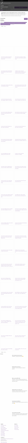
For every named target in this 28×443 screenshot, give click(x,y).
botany (11, 306)
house (19, 140)
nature (2, 113)
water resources (7, 264)
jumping (6, 209)
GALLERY (2, 5)
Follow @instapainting (4, 442)
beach (25, 208)
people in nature (20, 167)
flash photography (5, 293)
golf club (10, 195)
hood (11, 180)
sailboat (23, 100)
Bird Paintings (3, 434)
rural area (18, 181)
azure (9, 100)
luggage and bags (8, 335)
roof (20, 181)
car (6, 180)
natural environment (6, 265)
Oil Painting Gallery (3, 425)
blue (22, 153)
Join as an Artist (3, 435)
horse (2, 208)
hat (1, 294)
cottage (10, 279)
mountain (17, 112)
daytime (21, 208)
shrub (2, 141)
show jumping (5, 208)
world (21, 153)
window (23, 139)
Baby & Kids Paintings (4, 428)
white (3, 335)
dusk (25, 100)
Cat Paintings (2, 432)
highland (21, 265)
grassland (4, 141)
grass (1, 127)
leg (15, 167)
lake (7, 266)
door (6, 154)
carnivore (23, 112)
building (8, 112)
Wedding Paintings (3, 429)
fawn (15, 113)
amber (2, 322)
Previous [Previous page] (2, 26)
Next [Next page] (5, 26)
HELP (1, 8)
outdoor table (4, 307)
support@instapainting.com (9, 438)
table (7, 306)
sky (19, 112)
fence (9, 154)
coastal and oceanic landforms (19, 322)
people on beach (24, 166)
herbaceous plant (9, 140)
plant (6, 112)
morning (10, 167)
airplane (16, 279)
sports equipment (8, 194)
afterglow (19, 100)
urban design (22, 195)
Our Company (16, 425)
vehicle (5, 180)
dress (23, 336)
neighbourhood (23, 293)
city (15, 349)
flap (24, 279)
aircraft (21, 278)
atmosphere (7, 320)
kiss (5, 335)
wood (16, 181)
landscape (7, 127)
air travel (20, 280)
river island (9, 266)
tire (7, 180)
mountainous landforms (20, 113)
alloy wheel (6, 181)
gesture (11, 293)
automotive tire (3, 181)
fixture (24, 292)
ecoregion (5, 321)
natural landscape (6, 113)
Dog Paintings (3, 431)
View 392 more (12, 24)
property (11, 112)
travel (25, 112)
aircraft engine (17, 280)
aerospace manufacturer (21, 279)
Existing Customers (3, 439)
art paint (16, 153)
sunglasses (6, 100)
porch (4, 154)
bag (4, 336)
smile (21, 112)
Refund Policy (16, 428)
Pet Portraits (2, 426)
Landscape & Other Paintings (5, 430)
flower (2, 139)
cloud (3, 112)
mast (21, 100)
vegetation (23, 140)
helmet (4, 209)
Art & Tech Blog (16, 429)
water (2, 112)
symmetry (8, 167)
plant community (10, 139)
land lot (23, 180)
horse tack (8, 209)
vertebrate (11, 208)
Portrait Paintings (3, 427)
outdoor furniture (9, 307)
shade (3, 127)
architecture (16, 154)
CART (2, 10)
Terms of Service (16, 427)
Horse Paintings (3, 433)
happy (11, 100)
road (5, 127)
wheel (9, 180)
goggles (4, 100)
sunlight (22, 209)
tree (3, 113)
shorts (19, 166)
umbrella (5, 306)
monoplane (23, 278)
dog (15, 112)
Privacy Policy (16, 426)
